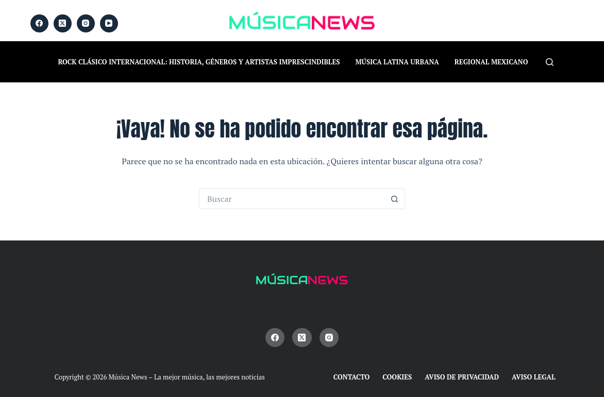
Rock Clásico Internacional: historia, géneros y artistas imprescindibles (199, 61)
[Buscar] (549, 62)
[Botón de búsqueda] (394, 198)
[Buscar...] (291, 198)
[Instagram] (86, 23)
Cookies (397, 377)
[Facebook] (39, 23)
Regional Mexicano (491, 61)
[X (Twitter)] (63, 23)
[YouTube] (109, 23)
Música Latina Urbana (397, 61)
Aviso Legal (533, 377)
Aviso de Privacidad (462, 377)
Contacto (351, 377)
